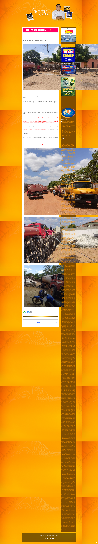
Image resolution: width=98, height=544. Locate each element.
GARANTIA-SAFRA (68, 353)
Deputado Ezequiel (68, 190)
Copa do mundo (65, 188)
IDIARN (65, 167)
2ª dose (69, 246)
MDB (74, 193)
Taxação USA (71, 495)
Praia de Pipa (66, 449)
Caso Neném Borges (71, 290)
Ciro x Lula (71, 297)
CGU (62, 278)
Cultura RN (72, 210)
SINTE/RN (72, 233)
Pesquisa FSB (63, 437)
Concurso (74, 173)
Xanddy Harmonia (71, 513)
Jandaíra (71, 193)
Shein (72, 485)
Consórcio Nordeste (71, 187)
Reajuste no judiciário (69, 466)
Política (65, 163)
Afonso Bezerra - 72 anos (72, 255)
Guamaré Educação (69, 359)
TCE (74, 152)
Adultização (65, 255)
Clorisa (70, 298)
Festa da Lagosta (63, 345)
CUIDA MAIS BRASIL (64, 281)
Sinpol (73, 487)
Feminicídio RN (63, 343)
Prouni (62, 181)
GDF (71, 353)
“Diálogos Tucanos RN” (72, 527)
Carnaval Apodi (65, 286)
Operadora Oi (69, 409)
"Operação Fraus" (73, 242)
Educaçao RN (70, 150)
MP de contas (67, 383)
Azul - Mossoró (70, 269)
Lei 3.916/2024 (73, 374)
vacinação (62, 200)
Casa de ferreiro (73, 289)
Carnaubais (74, 144)
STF (71, 144)
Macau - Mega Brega (71, 386)
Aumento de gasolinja (69, 266)
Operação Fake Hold (68, 413)
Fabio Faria (67, 338)
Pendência (74, 434)
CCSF (71, 277)
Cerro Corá (64, 293)
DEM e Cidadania (70, 313)
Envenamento (64, 335)
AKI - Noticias (73, 249)
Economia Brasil (73, 190)
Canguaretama (71, 173)
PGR (74, 226)
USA (67, 502)
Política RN (66, 169)
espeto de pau (73, 518)
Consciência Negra (73, 302)
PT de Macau (65, 157)
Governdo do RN (63, 218)
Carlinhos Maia (67, 285)
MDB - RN (71, 381)
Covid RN (65, 174)
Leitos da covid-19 (68, 378)
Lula (71, 148)
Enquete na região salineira (70, 334)
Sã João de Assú (72, 489)
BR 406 (71, 270)
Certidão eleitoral (68, 293)
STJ (71, 197)
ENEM (74, 146)
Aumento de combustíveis (72, 265)
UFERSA (64, 153)
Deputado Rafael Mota (70, 174)
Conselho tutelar (66, 187)
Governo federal (63, 176)
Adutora (68, 255)
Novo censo (72, 406)
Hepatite (65, 361)
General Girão (73, 355)
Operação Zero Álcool (72, 417)
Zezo (69, 514)
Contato (37, 23)
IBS (69, 362)
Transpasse (65, 499)
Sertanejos (70, 485)
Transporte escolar (69, 499)
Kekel (70, 371)
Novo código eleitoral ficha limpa (68, 407)
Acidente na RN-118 (70, 253)
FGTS (68, 162)
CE (66, 173)
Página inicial (40, 323)
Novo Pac (62, 225)
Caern (65, 143)
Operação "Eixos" (65, 411)
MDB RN (65, 222)
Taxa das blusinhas (64, 199)
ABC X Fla (66, 249)
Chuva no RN (70, 186)
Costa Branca (66, 165)
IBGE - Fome (67, 362)
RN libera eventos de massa (69, 462)
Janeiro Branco (63, 369)
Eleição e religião (68, 330)
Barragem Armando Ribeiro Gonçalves (69, 172)
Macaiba (72, 178)
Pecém (68, 434)
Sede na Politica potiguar (72, 482)
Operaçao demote (63, 410)
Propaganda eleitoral (67, 457)
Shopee (74, 485)
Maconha (74, 390)
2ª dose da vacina (72, 246)
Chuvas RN (66, 150)
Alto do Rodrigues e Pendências (65, 258)
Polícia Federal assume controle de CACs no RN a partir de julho (68, 128)
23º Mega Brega (70, 245)
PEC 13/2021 (68, 421)
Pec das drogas (66, 434)
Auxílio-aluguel (63, 269)
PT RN (64, 227)
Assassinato (72, 164)
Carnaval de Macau (64, 149)
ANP (74, 201)
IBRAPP (73, 219)
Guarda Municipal (63, 219)
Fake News (74, 338)
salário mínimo (70, 241)
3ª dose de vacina (65, 247)
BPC (65, 270)
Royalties (65, 233)
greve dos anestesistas (72, 519)
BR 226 (69, 270)
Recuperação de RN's (66, 467)
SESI (72, 478)
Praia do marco (70, 449)
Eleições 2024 (73, 213)
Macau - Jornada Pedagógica (64, 386)
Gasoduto (71, 354)
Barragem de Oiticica (67, 273)
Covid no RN (64, 210)
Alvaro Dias (71, 258)
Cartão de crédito (65, 289)
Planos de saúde (70, 441)
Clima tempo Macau (66, 298)
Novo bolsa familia (66, 225)
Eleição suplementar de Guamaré (66, 159)
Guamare (74, 218)
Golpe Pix (68, 357)
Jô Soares (68, 371)
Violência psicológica (72, 511)
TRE (62, 153)
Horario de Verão (68, 361)
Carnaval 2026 (71, 285)
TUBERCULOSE (65, 494)
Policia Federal (72, 442)
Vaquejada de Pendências (70, 506)
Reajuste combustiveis (72, 465)
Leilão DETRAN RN (71, 377)
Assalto (65, 262)
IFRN (62, 145)
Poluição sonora (66, 445)
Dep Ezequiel (73, 158)
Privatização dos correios (69, 453)
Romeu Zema (73, 474)
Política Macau (65, 446)
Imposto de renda (69, 160)
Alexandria (62, 257)
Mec (67, 152)
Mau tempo (66, 393)
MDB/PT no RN (68, 222)
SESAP (69, 233)
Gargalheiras (62, 354)
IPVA (64, 193)
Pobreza (62, 442)
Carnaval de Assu (73, 286)
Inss (69, 144)
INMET (72, 176)
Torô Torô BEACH (73, 497)
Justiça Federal (65, 371)
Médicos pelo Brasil (68, 402)
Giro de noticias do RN (66, 217)
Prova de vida (65, 181)
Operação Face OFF (63, 413)
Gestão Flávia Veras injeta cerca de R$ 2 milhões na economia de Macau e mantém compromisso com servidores (68, 125)
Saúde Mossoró (65, 482)
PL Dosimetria (65, 425)
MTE (69, 385)
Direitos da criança (69, 321)
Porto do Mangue (26, 314)
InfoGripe (65, 365)
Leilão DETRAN (67, 377)
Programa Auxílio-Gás (64, 455)
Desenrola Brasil (73, 165)
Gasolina (62, 160)
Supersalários (68, 489)
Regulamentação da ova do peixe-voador (66, 470)
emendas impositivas (69, 518)
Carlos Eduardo (73, 153)
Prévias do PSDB (68, 459)
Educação (62, 143)
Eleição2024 (62, 331)
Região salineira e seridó (67, 469)
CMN (64, 278)
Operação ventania (69, 418)
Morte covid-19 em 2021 (69, 399)
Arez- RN (70, 261)
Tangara (68, 494)
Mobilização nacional (71, 398)
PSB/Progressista (72, 427)
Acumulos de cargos (69, 254)
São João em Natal (72, 198)
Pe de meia (70, 227)
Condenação (68, 302)
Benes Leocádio (63, 275)
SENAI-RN (70, 478)
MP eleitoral (71, 222)
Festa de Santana (73, 345)
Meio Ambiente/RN (70, 394)
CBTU (68, 277)
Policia (71, 157)
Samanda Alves (65, 234)
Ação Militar (74, 269)
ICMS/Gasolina (72, 362)
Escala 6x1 (72, 214)
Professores (74, 454)
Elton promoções (73, 331)
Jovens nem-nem (63, 370)
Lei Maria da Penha (69, 177)
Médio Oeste (72, 402)
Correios (62, 174)
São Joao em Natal (72, 490)
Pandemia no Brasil (68, 429)
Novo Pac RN (63, 406)
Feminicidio (74, 342)
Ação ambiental (63, 270)
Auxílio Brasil (70, 184)
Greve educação (68, 218)
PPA (69, 426)
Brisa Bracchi (64, 173)
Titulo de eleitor (68, 163)
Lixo (73, 379)
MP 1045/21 (65, 382)
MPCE (69, 383)
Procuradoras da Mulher (64, 454)
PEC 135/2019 (72, 421)
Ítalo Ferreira (72, 526)
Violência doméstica (67, 511)
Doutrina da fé (73, 323)
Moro (74, 398)
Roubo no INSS (71, 475)
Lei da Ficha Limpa (63, 221)
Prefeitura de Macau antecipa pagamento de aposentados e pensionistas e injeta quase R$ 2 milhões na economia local (68, 131)
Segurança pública (66, 170)
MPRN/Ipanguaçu (66, 385)
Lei (73, 193)
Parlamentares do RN (72, 431)
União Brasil (71, 171)
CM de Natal (70, 185)
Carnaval (64, 158)
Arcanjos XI (62, 261)
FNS (73, 337)
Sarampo (68, 198)
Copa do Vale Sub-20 (70, 305)
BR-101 (73, 270)
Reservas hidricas (65, 471)
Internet (64, 366)
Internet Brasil (68, 193)
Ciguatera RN (63, 297)
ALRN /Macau (68, 250)
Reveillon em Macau (69, 473)
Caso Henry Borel (63, 290)
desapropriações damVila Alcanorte (68, 517)
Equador (68, 335)
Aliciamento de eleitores (67, 257)
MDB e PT (65, 178)
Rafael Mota (66, 230)
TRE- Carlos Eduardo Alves (69, 493)
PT (68, 152)
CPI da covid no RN (66, 205)
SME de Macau (66, 479)
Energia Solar (63, 214)
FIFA (71, 337)
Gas (65, 354)
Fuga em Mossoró (70, 192)
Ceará (66, 158)
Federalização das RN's (68, 341)
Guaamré (66, 359)
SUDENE (74, 197)
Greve (65, 152)
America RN (74, 258)
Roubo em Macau (66, 475)
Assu (68, 153)
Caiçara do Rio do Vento (66, 282)
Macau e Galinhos (73, 389)
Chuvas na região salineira (69, 295)
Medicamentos (63, 194)
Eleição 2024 (65, 166)
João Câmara (68, 167)
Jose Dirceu (73, 369)
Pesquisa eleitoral (71, 438)
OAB (72, 194)
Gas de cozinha (68, 354)
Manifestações (73, 391)
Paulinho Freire (69, 195)
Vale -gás (74, 505)
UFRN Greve (72, 501)
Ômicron (69, 155)
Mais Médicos (67, 391)
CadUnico (72, 281)
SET (73, 478)
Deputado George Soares (66, 317)
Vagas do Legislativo (70, 505)
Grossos (72, 218)
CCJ (69, 277)
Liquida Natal (70, 379)
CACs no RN (65, 277)
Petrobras (74, 150)
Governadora (71, 357)
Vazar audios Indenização (67, 507)
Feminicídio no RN (68, 343)
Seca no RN (71, 234)
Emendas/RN (66, 333)
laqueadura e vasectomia (72, 521)
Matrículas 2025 (63, 393)
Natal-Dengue (70, 403)
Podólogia (69, 442)
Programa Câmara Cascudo (71, 455)
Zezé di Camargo (72, 514)
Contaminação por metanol (68, 303)
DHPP (73, 313)
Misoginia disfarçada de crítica (65, 398)
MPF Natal (69, 178)
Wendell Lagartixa (63, 513)
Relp (61, 471)
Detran (74, 174)
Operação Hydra (69, 414)
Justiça (71, 167)
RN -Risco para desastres (64, 461)
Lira (72, 379)
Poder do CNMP (65, 442)
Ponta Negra (68, 446)
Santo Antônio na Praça (70, 481)
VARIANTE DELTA (73, 237)
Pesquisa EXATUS (64, 180)
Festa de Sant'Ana (68, 345)
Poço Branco (64, 229)
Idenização (71, 363)
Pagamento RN (63, 429)
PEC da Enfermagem (71, 226)
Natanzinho (74, 403)
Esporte (69, 166)
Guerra (67, 219)
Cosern (62, 165)
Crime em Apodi (63, 309)
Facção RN (70, 338)
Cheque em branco (63, 294)
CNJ (70, 278)
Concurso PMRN (68, 301)
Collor (72, 298)
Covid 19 (69, 165)
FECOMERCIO (65, 337)
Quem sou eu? (30, 23)
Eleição (62, 166)
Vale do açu (65, 506)
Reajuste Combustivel (67, 465)
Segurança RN (63, 155)
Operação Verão (68, 417)
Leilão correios (64, 378)
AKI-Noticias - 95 (63, 250)
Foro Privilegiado (63, 350)
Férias (64, 353)
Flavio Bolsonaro (67, 349)
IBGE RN (65, 160)
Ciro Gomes (70, 208)
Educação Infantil (65, 213)
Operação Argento (70, 411)
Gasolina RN (73, 354)
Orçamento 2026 (73, 419)
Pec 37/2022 (73, 433)
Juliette (65, 177)
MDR (67, 178)
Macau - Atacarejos (72, 385)
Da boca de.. (68, 314)
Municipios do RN (63, 401)
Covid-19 (71, 143)
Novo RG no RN (68, 406)
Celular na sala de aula (64, 186)
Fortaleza (67, 350)
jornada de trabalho (67, 521)
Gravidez (64, 358)
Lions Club (64, 379)
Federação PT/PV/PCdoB (69, 342)
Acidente (62, 202)
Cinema (66, 297)
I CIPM (64, 362)
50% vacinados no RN (70, 247)
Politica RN (65, 145)
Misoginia (74, 397)
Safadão (74, 233)
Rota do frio (62, 475)
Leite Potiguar (70, 221)
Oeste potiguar (66, 409)
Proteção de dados (64, 458)
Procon (74, 453)
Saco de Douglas (71, 479)
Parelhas (68, 431)
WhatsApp (67, 513)
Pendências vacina (70, 435)
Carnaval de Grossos (64, 287)
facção (62, 519)
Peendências (71, 434)
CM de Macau (63, 148)
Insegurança (68, 365)
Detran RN (68, 149)
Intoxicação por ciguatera (69, 366)
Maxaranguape (70, 393)
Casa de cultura (69, 289)
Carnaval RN (69, 286)
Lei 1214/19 (66, 374)
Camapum (74, 282)
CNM (70, 153)
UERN (67, 155)
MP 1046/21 (68, 382)
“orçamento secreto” (63, 529)
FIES (72, 159)
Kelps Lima (73, 167)
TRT (61, 494)
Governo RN (63, 156)
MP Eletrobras (63, 383)
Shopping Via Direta (63, 486)
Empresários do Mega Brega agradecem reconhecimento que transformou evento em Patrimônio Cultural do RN (68, 135)
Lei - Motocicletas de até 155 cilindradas (69, 373)
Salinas (62, 234)
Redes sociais (71, 467)
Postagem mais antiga (52, 323)
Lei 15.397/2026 (70, 374)
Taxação (69, 495)
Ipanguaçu (74, 160)
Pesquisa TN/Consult (72, 437)
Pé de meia (69, 181)
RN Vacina (65, 462)
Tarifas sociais (73, 494)
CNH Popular (67, 278)
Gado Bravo (73, 353)
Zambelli (74, 513)
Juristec (62, 371)
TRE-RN (74, 493)
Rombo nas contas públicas (68, 474)
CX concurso (68, 281)
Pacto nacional (67, 227)
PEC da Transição (65, 422)
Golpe (66, 357)
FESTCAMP (69, 337)
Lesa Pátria (72, 378)
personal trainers (67, 523)
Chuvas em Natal (65, 208)
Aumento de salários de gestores (68, 267)
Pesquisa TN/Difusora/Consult (65, 438)
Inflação (62, 365)
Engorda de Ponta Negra (68, 214)
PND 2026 (64, 426)
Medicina (63, 394)
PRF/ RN (71, 426)
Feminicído (72, 343)
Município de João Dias (69, 401)
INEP (67, 363)
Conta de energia (71, 209)
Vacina (62, 238)
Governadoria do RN (72, 217)
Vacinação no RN (65, 505)
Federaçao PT (73, 341)
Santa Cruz (65, 481)
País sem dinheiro (70, 433)
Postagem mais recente (29, 323)
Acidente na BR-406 (65, 253)
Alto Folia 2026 (66, 202)
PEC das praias (70, 422)
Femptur (74, 343)
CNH (62, 158)
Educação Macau (69, 213)
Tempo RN (68, 199)
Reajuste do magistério (64, 466)
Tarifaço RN (62, 495)
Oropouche (68, 419)
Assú (68, 144)
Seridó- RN (67, 485)
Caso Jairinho (67, 290)
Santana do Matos (64, 198)
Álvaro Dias (65, 242)
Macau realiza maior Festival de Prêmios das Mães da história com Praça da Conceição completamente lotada (68, 122)
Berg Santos (71, 275)
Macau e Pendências (64, 390)
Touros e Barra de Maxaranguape (65, 498)
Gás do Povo (70, 219)
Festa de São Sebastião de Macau (65, 346)
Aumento (62, 172)
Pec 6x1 (62, 434)
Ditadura (73, 321)
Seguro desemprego (73, 483)
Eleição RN (62, 152)
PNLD (67, 426)
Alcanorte (70, 164)
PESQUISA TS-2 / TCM (68, 423)
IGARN (70, 176)
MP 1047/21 (71, 382)
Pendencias (73, 148)
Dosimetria (70, 323)
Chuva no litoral (73, 294)
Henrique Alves (71, 162)
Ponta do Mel (72, 446)
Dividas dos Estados (63, 322)
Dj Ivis (67, 322)
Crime (66, 147)
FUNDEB (74, 159)
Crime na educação (66, 310)
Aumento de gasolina (64, 266)
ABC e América (70, 249)
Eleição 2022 (70, 147)
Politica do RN (65, 144)
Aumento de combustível (70, 183)
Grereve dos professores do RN (70, 358)
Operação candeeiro (64, 418)
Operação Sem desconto (64, 226)
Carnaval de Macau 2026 (70, 287)
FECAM (62, 337)
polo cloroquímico (66, 241)
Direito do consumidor (64, 321)
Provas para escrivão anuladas (71, 458)
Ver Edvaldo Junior (72, 507)
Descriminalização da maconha (71, 318)
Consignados (62, 303)
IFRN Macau (73, 147)
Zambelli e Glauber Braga (64, 514)
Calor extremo (71, 282)
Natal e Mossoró (66, 403)
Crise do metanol (69, 210)
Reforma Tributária (70, 169)
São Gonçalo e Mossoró (66, 490)
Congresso (67, 209)
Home (24, 23)
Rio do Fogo (74, 473)
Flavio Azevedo (63, 349)
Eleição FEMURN (65, 329)
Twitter (69, 501)
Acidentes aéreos (64, 254)
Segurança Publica (63, 483)
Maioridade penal (63, 391)
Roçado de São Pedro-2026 (69, 477)
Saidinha (74, 479)
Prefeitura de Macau (70, 451)
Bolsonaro (62, 146)
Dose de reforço (67, 323)
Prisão (70, 152)
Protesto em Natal (72, 457)
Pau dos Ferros (71, 179)
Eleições (66, 331)
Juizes (69, 370)
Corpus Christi (66, 306)
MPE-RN (72, 383)
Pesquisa (74, 179)
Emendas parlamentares (69, 191)
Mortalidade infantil (63, 399)
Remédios (65, 197)
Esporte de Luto (73, 335)
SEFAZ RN (67, 478)
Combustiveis (69, 158)
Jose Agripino (70, 369)
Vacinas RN (64, 238)
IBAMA (67, 176)
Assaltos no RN (68, 262)
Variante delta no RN (69, 238)
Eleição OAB (73, 329)
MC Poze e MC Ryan (66, 381)
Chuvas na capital (63, 295)
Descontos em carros (64, 318)
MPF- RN (74, 383)
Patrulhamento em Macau (64, 433)
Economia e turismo (72, 325)
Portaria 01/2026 (74, 447)
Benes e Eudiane (68, 275)
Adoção (72, 254)
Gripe (63, 359)
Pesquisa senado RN (66, 439)
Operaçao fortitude (68, 410)
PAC (68, 226)
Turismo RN (73, 199)
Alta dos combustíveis (72, 257)
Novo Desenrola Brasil (72, 405)
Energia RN (65, 334)
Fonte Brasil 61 (73, 349)
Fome (70, 349)
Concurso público (65, 302)
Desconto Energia (73, 317)
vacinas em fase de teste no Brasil (67, 526)
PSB (67, 179)
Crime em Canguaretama (69, 309)
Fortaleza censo (71, 350)
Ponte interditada (69, 447)
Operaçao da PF (73, 409)
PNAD (73, 425)
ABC (64, 249)
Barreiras (69, 274)
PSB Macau (67, 427)
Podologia (68, 180)
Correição (70, 306)
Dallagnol (71, 314)
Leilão (67, 221)
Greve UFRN (72, 166)
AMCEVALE (66, 164)
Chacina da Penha (73, 293)
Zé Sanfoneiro (65, 515)
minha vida (62, 241)
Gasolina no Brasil (69, 355)
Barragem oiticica (65, 274)
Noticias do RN (63, 405)
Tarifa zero (70, 494)
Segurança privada (68, 483)
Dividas (74, 321)
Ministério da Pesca (70, 397)
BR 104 (67, 270)
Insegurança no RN (72, 156)
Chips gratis (67, 294)
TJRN (69, 171)
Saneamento (68, 234)
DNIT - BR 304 (63, 314)
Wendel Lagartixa (73, 163)
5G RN (70, 201)
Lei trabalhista (63, 377)
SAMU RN (65, 478)
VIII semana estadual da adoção (68, 503)
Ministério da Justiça (65, 397)
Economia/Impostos (63, 326)
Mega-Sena (66, 394)
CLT (63, 278)
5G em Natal (72, 201)
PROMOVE (64, 427)
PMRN (71, 425)
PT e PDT (65, 195)
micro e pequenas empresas (64, 522)
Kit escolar (73, 371)
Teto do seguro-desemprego (66, 497)
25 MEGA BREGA (65, 246)
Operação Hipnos (65, 414)
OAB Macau (70, 225)
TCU (65, 493)
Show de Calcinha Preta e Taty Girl (71, 486)
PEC (65, 421)
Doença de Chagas (70, 322)
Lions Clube (67, 379)
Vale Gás (62, 506)
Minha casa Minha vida (69, 194)
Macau (63, 139)
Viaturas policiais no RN (67, 509)
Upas (63, 503)
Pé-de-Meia (73, 229)
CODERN (72, 278)
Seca (68, 482)
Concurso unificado (63, 209)
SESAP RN (72, 152)
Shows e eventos (63, 487)
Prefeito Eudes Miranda (69, 450)
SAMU (67, 233)
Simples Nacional (70, 487)
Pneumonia (74, 441)
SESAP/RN (69, 197)
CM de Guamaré (71, 145)
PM (67, 425)
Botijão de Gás (66, 185)
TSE (74, 145)
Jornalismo (67, 369)
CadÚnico (69, 206)
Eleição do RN (63, 330)
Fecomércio (62, 341)
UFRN (66, 153)
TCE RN (63, 493)
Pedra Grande (73, 227)
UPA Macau (65, 502)
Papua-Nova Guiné (73, 429)
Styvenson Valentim (63, 489)
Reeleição (74, 230)
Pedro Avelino (73, 195)
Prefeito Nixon (73, 450)
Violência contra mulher (69, 510)
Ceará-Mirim (63, 162)
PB (74, 194)
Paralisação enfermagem (64, 430)
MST (74, 222)
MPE (73, 222)
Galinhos (68, 143)
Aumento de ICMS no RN (64, 265)
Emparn (66, 162)
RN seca (74, 462)
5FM (74, 247)
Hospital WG (72, 361)
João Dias (67, 370)
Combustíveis (73, 208)
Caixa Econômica (73, 206)
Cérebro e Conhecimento (64, 313)
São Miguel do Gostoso (64, 171)
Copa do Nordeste (66, 305)
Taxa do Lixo (66, 495)
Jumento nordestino (73, 370)
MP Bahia (74, 382)
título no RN (68, 525)
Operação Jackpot (73, 414)
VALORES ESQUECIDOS (67, 237)
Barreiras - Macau (72, 274)
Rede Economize (70, 230)
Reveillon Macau (63, 473)
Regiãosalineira (73, 469)
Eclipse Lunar (66, 325)
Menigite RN (73, 394)
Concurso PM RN (63, 301)
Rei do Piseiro (73, 470)
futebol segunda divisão (66, 519)
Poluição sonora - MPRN (71, 445)
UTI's (69, 502)
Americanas (69, 202)
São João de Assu (70, 491)
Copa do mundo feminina (71, 188)
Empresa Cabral (71, 333)
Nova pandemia (67, 405)
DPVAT (66, 314)
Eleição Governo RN (69, 329)
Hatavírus (62, 361)
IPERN (69, 363)
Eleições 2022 (73, 155)
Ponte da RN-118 (65, 447)
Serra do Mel (71, 170)
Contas (72, 303)
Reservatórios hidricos (69, 471)
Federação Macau (63, 342)
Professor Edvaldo (69, 229)
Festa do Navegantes (72, 346)
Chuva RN (70, 294)
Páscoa (71, 459)
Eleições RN (69, 331)
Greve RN (68, 148)
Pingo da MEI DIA (71, 439)
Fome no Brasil (66, 192)
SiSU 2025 (67, 487)
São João (74, 170)
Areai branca (72, 202)
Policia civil (73, 157)
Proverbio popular (63, 459)
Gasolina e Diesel (63, 355)
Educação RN (67, 146)
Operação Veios (63, 417)
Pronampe (62, 457)
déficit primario (65, 518)
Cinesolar (68, 297)
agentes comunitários (70, 515)
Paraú (66, 431)
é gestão (68, 527)
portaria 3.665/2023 (71, 523)
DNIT (74, 313)
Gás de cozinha (67, 156)
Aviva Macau (66, 269)
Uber (70, 502)
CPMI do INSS (70, 205)
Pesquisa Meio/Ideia (67, 437)
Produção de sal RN (69, 454)
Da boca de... (63, 147)
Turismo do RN (66, 501)
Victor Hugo (71, 509)
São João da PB (66, 491)
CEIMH (74, 277)
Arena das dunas (66, 261)
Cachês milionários (65, 206)
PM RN (69, 425)
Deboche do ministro (66, 315)
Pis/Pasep (68, 157)
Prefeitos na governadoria (64, 451)
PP (68, 426)
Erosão (70, 335)
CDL (72, 277)
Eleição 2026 (63, 191)
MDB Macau (73, 381)
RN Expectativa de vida (71, 461)
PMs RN (62, 227)
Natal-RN (71, 146)
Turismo (71, 199)
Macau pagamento (70, 390)
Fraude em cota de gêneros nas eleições (68, 351)
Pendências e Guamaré (64, 435)
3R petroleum (63, 164)
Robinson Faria (63, 474)
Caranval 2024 (63, 285)
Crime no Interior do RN (72, 310)
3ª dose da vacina (67, 201)
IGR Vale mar (65, 363)
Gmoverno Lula (63, 357)
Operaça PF (73, 225)
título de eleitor (65, 525)
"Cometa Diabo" (69, 242)
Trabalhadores (71, 498)
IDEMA (62, 193)
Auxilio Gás (66, 184)
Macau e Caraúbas (68, 389)
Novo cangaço (65, 179)
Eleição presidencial (72, 330)
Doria (64, 323)
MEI (61, 382)
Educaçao (72, 149)
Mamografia (70, 391)
